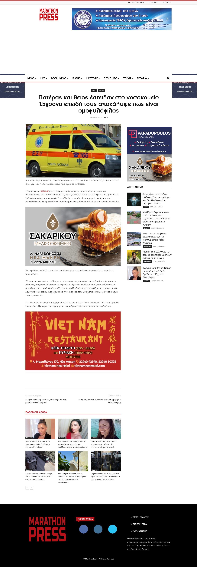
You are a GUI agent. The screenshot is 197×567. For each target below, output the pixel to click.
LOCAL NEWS (59, 78)
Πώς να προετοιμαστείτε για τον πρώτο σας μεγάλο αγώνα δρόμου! (45, 401)
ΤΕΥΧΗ (128, 78)
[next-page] (31, 488)
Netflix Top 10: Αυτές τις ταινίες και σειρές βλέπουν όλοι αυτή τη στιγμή (157, 255)
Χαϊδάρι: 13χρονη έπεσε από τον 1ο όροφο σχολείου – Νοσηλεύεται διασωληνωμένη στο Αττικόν (156, 218)
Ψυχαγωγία (147, 261)
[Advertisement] (98, 55)
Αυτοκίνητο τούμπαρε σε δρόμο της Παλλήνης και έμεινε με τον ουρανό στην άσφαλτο (38, 476)
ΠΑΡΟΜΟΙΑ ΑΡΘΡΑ (36, 412)
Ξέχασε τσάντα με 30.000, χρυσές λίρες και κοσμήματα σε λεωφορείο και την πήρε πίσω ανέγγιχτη (105, 476)
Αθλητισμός (147, 246)
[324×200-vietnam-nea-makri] (73, 340)
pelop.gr (45, 191)
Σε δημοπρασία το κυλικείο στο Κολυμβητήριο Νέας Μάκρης (99, 401)
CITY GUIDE (111, 78)
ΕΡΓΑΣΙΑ (143, 78)
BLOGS (77, 78)
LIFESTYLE (93, 78)
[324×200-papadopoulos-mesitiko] (149, 140)
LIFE (43, 78)
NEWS (31, 78)
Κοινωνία (101, 90)
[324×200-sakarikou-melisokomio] (73, 236)
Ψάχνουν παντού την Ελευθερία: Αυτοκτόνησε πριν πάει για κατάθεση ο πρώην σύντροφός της (72, 444)
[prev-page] (27, 488)
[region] (122, 19)
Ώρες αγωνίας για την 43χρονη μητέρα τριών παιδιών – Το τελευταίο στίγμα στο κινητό (104, 444)
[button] (122, 19)
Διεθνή (146, 207)
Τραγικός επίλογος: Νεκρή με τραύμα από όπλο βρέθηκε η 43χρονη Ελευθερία (37, 444)
